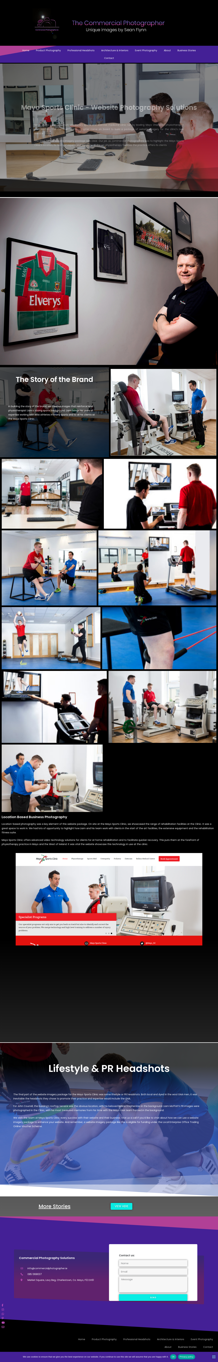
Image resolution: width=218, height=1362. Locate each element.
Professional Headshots (81, 50)
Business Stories (187, 50)
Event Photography (146, 50)
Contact (109, 58)
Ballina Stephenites (129, 1106)
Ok (173, 1356)
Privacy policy (187, 1356)
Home (25, 50)
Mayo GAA (119, 1110)
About (167, 50)
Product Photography (48, 50)
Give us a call (129, 1117)
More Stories (54, 1206)
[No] (214, 1356)
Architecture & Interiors (114, 50)
